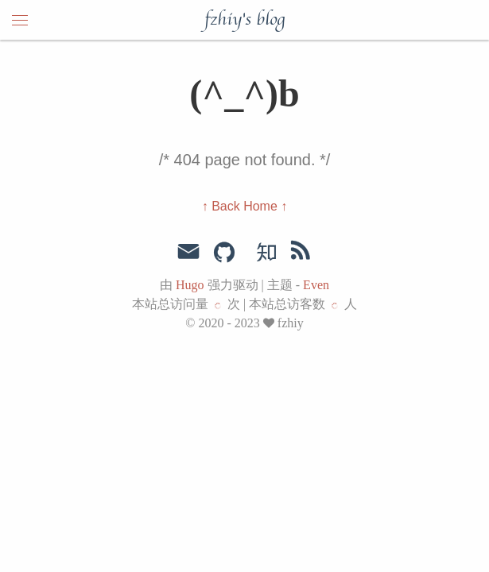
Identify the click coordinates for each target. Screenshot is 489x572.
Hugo (190, 285)
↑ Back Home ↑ (245, 206)
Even (316, 285)
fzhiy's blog (244, 20)
